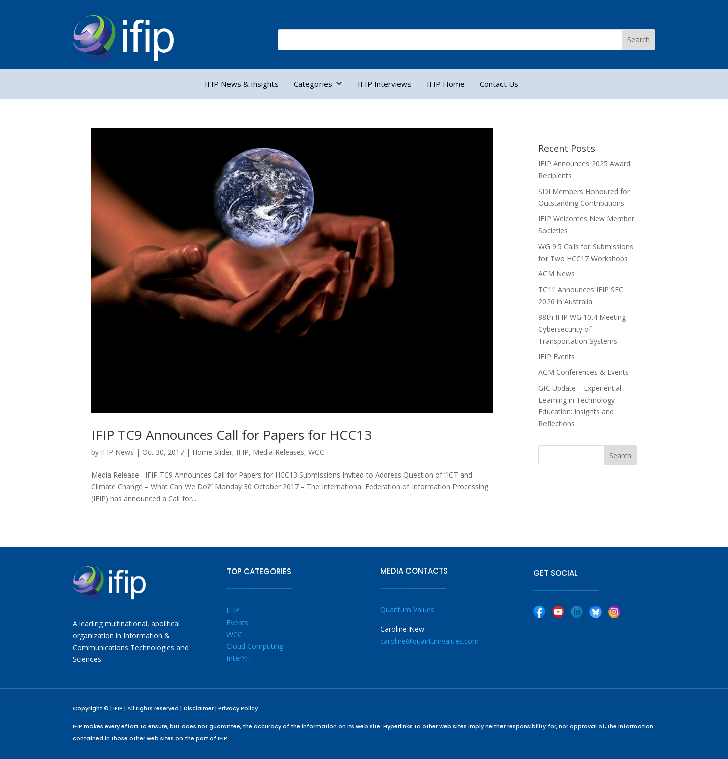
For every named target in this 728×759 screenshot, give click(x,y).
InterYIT (239, 658)
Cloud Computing (254, 646)
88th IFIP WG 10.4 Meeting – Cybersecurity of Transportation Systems (585, 329)
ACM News (556, 273)
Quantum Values (407, 609)
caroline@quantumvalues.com (429, 641)
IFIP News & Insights (242, 84)
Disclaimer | (201, 708)
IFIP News (117, 452)
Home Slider (212, 452)
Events (237, 622)
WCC (316, 452)
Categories (318, 84)
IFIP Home (446, 84)
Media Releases (278, 452)
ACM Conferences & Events (583, 372)
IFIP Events (556, 356)
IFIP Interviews (385, 84)
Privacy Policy (238, 708)
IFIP (242, 452)
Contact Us (499, 84)
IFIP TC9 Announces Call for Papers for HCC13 (231, 434)
